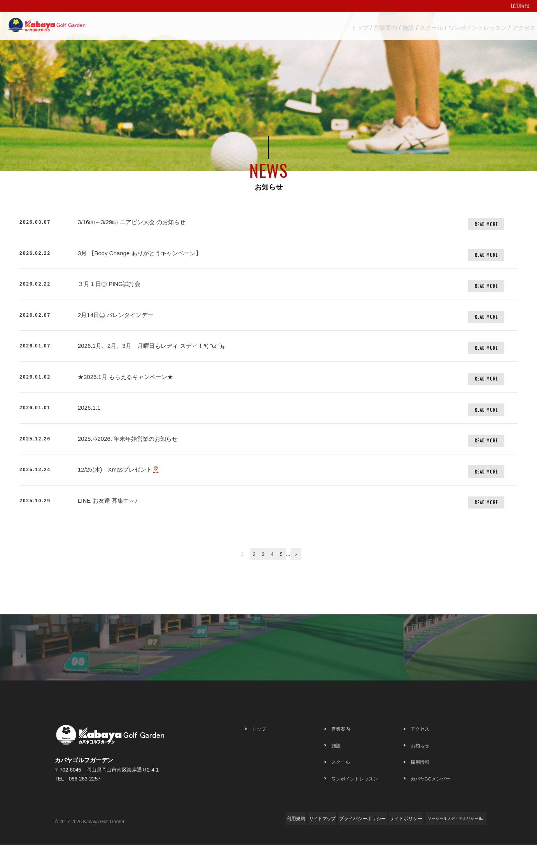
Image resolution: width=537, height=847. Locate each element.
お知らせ (422, 748)
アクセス (514, 26)
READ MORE (486, 224)
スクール (388, 26)
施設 (346, 26)
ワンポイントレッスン (451, 26)
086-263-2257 (84, 781)
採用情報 (520, 6)
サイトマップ (267, 821)
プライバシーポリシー (321, 821)
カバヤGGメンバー (435, 781)
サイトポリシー (378, 821)
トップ (260, 26)
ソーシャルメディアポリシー (442, 821)
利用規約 (226, 821)
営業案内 (304, 26)
